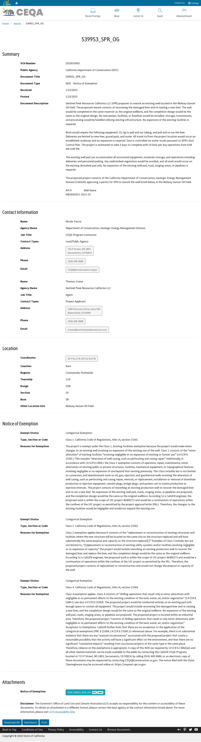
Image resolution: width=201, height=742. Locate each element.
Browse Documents (118, 730)
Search (160, 12)
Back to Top (9, 730)
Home (5, 23)
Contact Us (179, 2)
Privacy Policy (56, 730)
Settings (193, 3)
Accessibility (76, 730)
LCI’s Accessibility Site (62, 712)
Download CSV (12, 722)
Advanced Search (184, 12)
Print (44, 722)
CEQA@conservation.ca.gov (82, 270)
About (117, 12)
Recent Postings (92, 12)
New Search (30, 722)
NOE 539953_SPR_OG (85, 692)
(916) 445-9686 (75, 261)
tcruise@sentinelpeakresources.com (87, 330)
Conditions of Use (32, 730)
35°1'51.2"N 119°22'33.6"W (82, 358)
